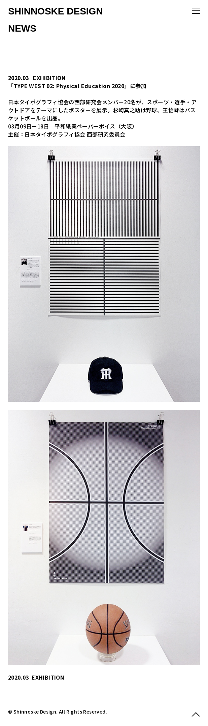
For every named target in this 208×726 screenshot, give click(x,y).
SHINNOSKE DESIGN (55, 11)
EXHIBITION (49, 78)
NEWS (22, 28)
